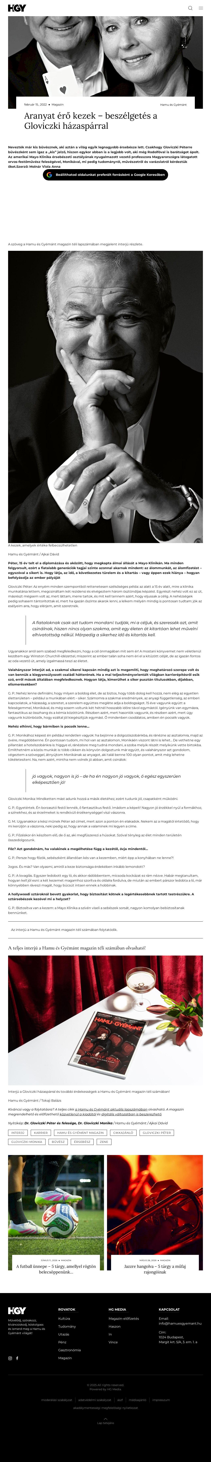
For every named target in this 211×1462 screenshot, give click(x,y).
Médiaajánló (137, 1400)
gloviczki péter (157, 1133)
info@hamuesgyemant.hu (180, 1323)
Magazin (65, 1358)
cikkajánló (123, 1133)
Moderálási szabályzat (56, 1400)
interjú (17, 1133)
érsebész (82, 1142)
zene (104, 1142)
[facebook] (17, 1358)
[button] (201, 8)
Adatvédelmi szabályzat (94, 1400)
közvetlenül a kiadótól (78, 1114)
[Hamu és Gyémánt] (17, 8)
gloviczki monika (26, 1142)
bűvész (58, 1142)
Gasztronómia (69, 1350)
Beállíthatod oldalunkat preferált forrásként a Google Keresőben (110, 175)
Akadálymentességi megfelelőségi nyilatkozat (105, 1408)
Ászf (120, 1400)
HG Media (114, 1389)
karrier (41, 1133)
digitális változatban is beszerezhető (131, 1114)
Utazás (63, 1334)
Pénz (62, 1342)
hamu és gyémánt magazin (80, 1133)
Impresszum (161, 1400)
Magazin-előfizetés (124, 1319)
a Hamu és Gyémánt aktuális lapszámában (111, 1109)
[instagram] (10, 1358)
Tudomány (67, 1326)
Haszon (115, 1326)
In (110, 1334)
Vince (113, 1342)
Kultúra (64, 1319)
